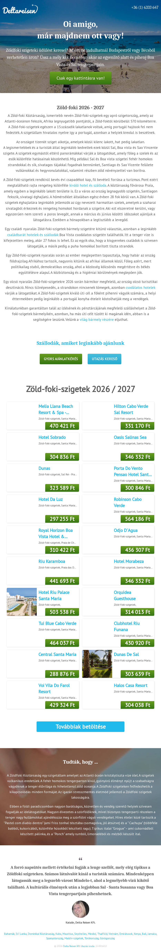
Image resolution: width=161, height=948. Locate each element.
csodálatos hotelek (140, 287)
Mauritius (67, 933)
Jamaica (152, 933)
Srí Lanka (21, 933)
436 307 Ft (137, 550)
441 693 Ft (62, 581)
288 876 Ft (62, 674)
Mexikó (92, 933)
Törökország (91, 938)
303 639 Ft (137, 674)
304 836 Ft (62, 456)
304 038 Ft (137, 705)
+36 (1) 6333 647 (144, 7)
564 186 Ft (137, 519)
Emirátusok (126, 933)
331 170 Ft (137, 425)
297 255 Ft (62, 519)
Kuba (58, 933)
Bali (144, 933)
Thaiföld (102, 933)
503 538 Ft (62, 612)
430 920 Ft (137, 643)
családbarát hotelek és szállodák (32, 234)
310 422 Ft (62, 550)
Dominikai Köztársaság (41, 933)
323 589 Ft (62, 488)
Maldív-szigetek (73, 938)
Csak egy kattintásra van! (81, 78)
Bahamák (9, 933)
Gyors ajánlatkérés (61, 359)
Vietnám (113, 933)
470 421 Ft (62, 425)
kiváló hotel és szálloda (87, 185)
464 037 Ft (62, 643)
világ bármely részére (97, 319)
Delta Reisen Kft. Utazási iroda (78, 946)
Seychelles (80, 933)
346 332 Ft (137, 456)
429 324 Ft (62, 705)
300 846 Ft (137, 488)
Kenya (137, 933)
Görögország (107, 938)
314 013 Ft (137, 612)
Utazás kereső (104, 359)
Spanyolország (54, 938)
